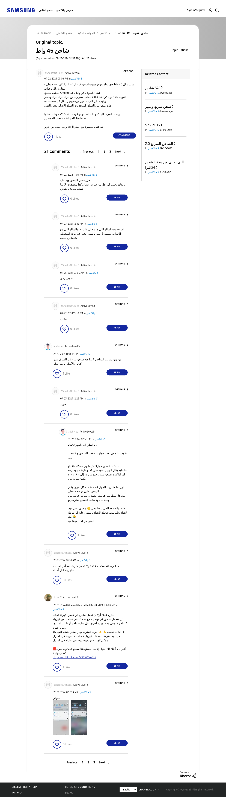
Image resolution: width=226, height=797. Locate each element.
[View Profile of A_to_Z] (57, 597)
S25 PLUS (152, 125)
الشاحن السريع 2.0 (159, 144)
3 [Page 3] (110, 151)
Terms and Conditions (80, 787)
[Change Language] (128, 789)
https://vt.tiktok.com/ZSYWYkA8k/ (74, 657)
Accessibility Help (24, 787)
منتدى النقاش (46, 10)
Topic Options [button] (179, 50)
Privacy (17, 792)
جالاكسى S (76, 78)
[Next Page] (120, 151)
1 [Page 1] (98, 151)
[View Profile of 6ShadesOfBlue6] (54, 73)
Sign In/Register (196, 10)
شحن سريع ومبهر (158, 106)
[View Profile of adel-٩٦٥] (58, 346)
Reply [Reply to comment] (117, 197)
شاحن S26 (152, 88)
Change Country (150, 789)
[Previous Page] (87, 151)
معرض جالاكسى (64, 10)
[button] (130, 71)
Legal (69, 792)
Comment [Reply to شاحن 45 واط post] (124, 135)
